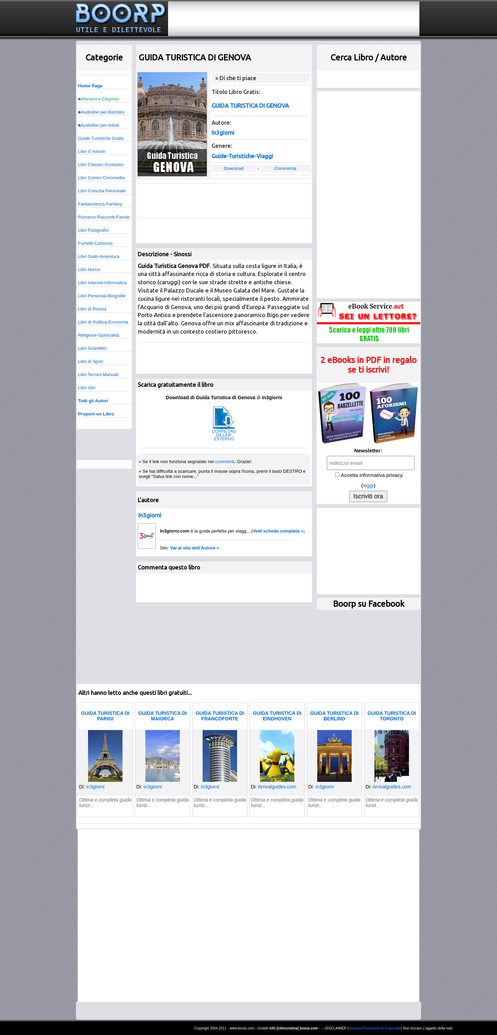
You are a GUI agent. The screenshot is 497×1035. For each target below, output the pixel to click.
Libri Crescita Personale (102, 190)
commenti (224, 461)
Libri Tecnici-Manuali (98, 374)
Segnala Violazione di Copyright (375, 1028)
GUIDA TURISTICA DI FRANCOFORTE (220, 715)
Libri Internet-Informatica (102, 282)
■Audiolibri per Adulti (98, 125)
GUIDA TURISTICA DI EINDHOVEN (277, 715)
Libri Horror (89, 269)
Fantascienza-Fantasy (100, 204)
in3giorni (95, 786)
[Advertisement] (293, 18)
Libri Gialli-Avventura (98, 256)
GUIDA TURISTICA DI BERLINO (334, 715)
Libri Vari (86, 387)
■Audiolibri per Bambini (101, 112)
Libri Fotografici (93, 230)
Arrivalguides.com (277, 786)
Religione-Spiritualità (98, 335)
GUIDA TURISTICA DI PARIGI (105, 715)
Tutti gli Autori (93, 400)
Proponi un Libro (96, 413)
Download (234, 168)
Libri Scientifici (92, 348)
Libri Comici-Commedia (101, 177)
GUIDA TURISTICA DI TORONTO (392, 715)
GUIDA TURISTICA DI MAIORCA (162, 715)
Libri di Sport (90, 361)
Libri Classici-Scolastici (101, 164)
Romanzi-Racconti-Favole (104, 217)
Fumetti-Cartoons (95, 243)
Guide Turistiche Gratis (101, 138)
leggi (368, 485)
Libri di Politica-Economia (103, 322)
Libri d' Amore (91, 151)
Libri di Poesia (92, 309)
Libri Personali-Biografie (102, 295)
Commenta (285, 168)
